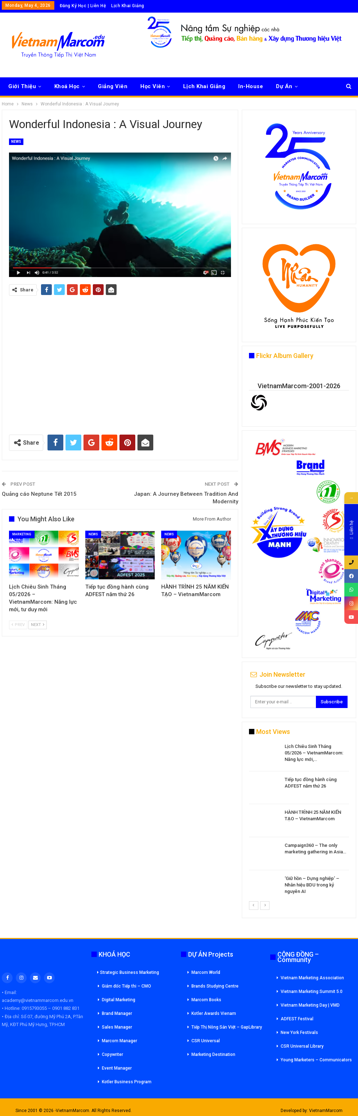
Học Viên (152, 86)
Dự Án (284, 86)
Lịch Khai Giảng (127, 5)
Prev (18, 624)
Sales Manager (117, 1027)
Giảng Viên (112, 86)
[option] (299, 821)
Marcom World (205, 972)
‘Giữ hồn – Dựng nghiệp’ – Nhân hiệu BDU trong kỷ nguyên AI (312, 885)
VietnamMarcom (326, 1110)
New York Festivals (299, 1032)
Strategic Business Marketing (128, 972)
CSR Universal (205, 1040)
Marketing (21, 534)
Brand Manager (117, 1013)
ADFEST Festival (297, 1018)
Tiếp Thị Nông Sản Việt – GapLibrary (226, 1027)
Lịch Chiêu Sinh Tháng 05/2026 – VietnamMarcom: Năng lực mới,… (314, 753)
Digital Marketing (118, 999)
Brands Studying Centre (215, 986)
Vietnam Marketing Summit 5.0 (312, 991)
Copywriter (112, 1054)
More (318, 86)
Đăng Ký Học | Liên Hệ (83, 5)
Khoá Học (67, 86)
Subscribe (332, 701)
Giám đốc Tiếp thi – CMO (126, 986)
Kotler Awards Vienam (213, 1013)
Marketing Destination (213, 1054)
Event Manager (117, 1068)
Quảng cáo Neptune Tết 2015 (39, 494)
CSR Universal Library (302, 1046)
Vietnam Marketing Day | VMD (310, 1005)
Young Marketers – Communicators (316, 1059)
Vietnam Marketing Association (312, 977)
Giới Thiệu (22, 86)
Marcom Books (206, 999)
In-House (250, 86)
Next (37, 624)
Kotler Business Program (126, 1081)
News (16, 142)
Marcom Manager (119, 1040)
